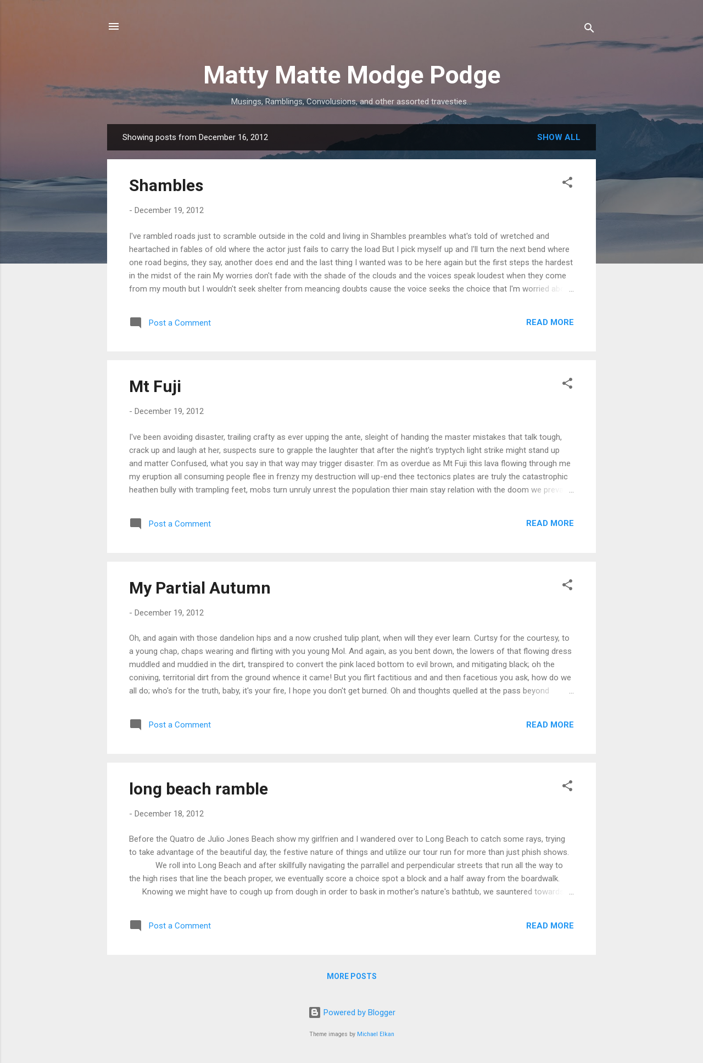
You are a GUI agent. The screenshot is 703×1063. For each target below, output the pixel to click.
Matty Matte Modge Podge (351, 74)
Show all (559, 137)
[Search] (589, 30)
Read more (550, 322)
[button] (567, 184)
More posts (352, 976)
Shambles (166, 185)
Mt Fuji (155, 386)
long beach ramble (198, 788)
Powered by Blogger (351, 1012)
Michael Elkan (375, 1034)
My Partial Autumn (200, 587)
